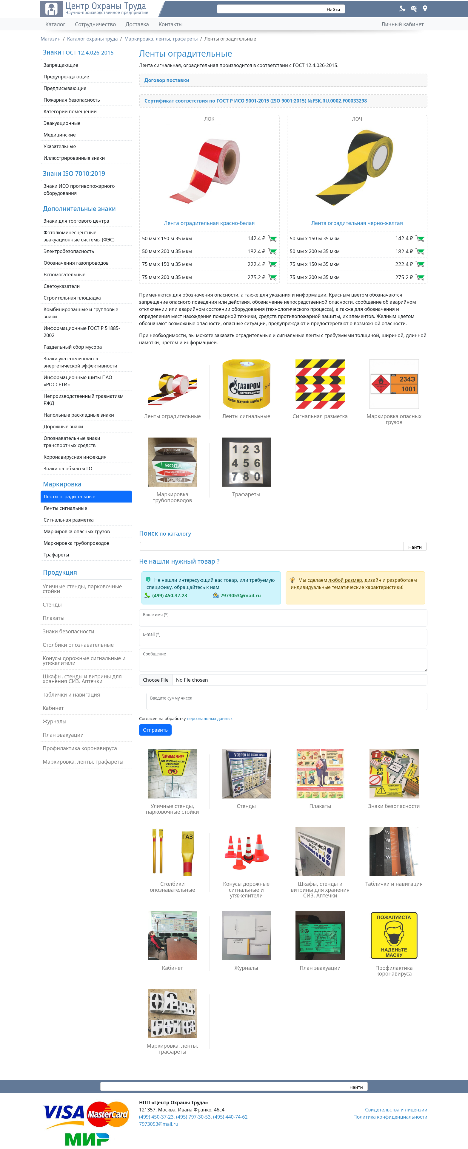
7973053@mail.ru (241, 595)
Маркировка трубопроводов (76, 543)
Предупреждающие (66, 76)
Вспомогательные (64, 274)
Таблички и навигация (71, 694)
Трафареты (56, 554)
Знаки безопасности (68, 631)
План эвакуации (63, 734)
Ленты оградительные (69, 496)
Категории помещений (70, 111)
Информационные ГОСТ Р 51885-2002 (82, 332)
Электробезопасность (69, 251)
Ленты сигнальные (65, 508)
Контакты (170, 24)
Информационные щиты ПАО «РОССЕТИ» (78, 381)
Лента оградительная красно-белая (209, 223)
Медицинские (60, 134)
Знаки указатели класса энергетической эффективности (80, 362)
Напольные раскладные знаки (79, 415)
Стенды (52, 604)
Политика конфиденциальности (390, 1117)
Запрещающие (61, 65)
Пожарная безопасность (72, 100)
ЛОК (209, 119)
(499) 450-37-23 (169, 595)
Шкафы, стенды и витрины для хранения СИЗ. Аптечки (82, 679)
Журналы (55, 721)
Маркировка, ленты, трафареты (83, 761)
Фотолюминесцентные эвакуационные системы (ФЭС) (79, 236)
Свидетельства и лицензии (396, 1109)
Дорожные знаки (63, 426)
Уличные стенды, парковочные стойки (82, 589)
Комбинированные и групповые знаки (81, 313)
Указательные (60, 146)
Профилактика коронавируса (80, 748)
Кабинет (53, 707)
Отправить (155, 730)
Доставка (137, 24)
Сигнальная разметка (69, 520)
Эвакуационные (62, 123)
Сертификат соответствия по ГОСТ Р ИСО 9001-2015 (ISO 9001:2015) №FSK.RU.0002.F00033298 (255, 100)
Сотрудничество (95, 24)
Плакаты (53, 617)
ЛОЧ (357, 119)
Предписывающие (65, 88)
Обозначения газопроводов (76, 263)
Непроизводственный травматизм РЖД (84, 400)
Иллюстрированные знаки (74, 158)
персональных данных (210, 718)
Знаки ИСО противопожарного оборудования (79, 189)
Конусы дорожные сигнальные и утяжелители (84, 660)
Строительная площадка (72, 297)
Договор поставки (166, 80)
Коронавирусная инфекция (75, 457)
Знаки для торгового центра (76, 221)
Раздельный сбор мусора (73, 347)
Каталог (55, 24)
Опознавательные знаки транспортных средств (72, 442)
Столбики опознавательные (78, 644)
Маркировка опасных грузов (77, 531)
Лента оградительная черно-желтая (357, 223)
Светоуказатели (62, 286)
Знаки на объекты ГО (68, 468)
